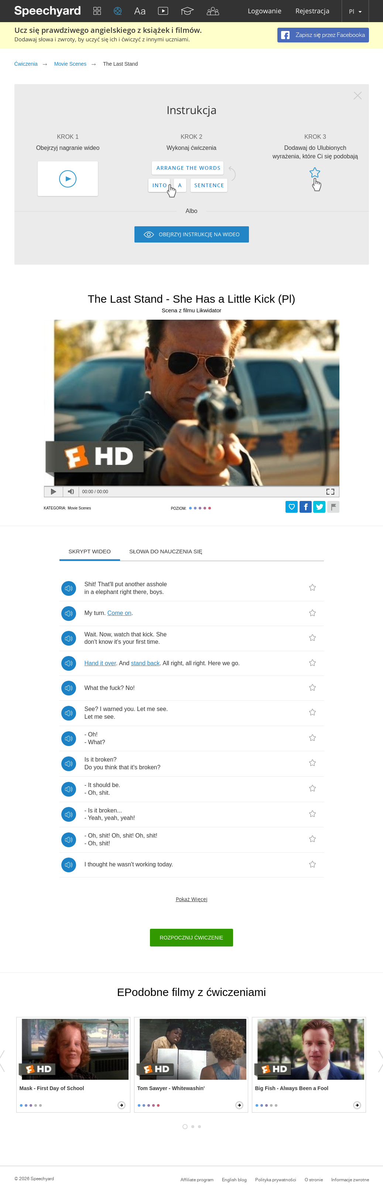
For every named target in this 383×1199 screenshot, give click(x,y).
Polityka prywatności (275, 1179)
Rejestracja (312, 11)
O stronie (314, 1179)
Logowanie (264, 11)
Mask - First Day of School (52, 1088)
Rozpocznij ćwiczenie (191, 938)
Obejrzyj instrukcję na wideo (199, 234)
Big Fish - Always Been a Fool (292, 1088)
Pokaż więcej (192, 899)
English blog (234, 1179)
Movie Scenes (70, 64)
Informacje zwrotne (350, 1179)
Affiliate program (197, 1179)
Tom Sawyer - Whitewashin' (171, 1088)
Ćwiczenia (26, 64)
